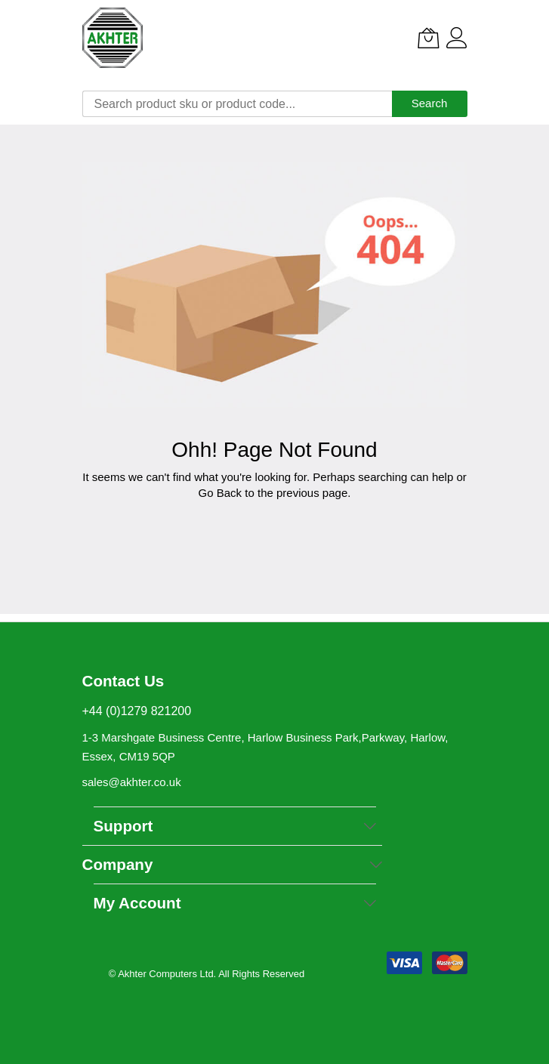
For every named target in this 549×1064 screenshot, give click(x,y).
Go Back (220, 492)
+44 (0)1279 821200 (137, 711)
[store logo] (112, 38)
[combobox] (237, 104)
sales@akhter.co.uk (131, 782)
